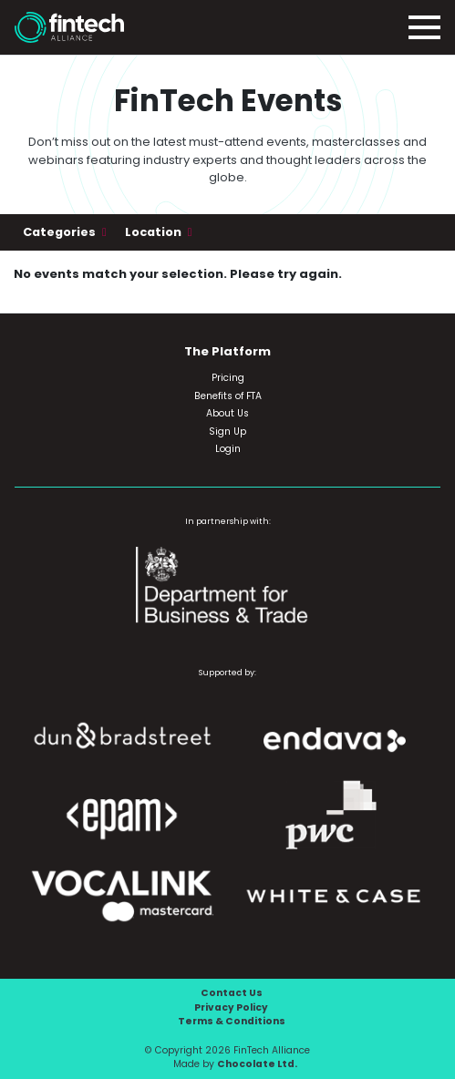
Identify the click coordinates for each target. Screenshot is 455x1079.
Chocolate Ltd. (257, 1064)
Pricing (228, 378)
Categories (60, 232)
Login (228, 449)
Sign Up (227, 431)
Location (154, 232)
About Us (227, 413)
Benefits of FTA (228, 396)
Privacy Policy (231, 1007)
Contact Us (232, 993)
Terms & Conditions (231, 1021)
